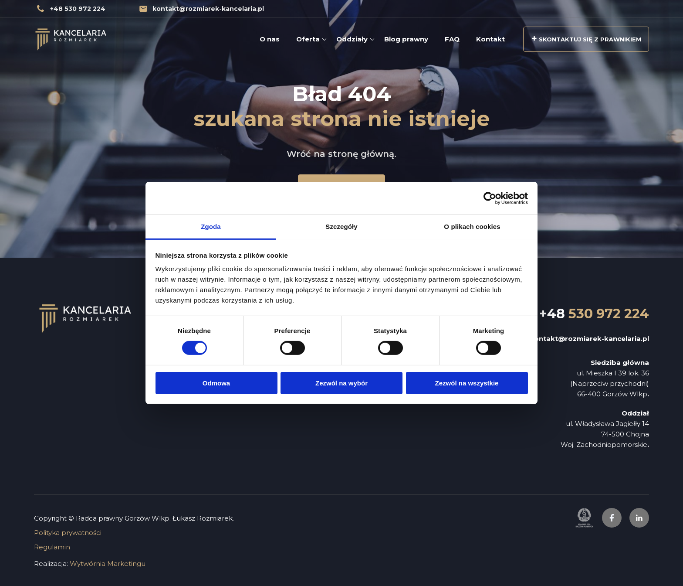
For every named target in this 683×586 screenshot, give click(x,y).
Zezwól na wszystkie (467, 383)
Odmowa (216, 383)
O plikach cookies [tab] (472, 226)
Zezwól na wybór (341, 383)
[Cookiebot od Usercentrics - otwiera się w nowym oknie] (490, 197)
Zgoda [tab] (211, 226)
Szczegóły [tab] (341, 226)
